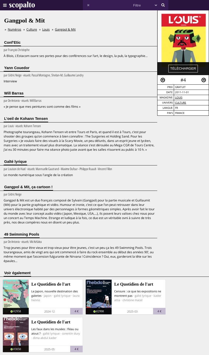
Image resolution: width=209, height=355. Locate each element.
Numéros (14, 29)
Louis (178, 97)
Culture (180, 102)
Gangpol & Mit (65, 29)
